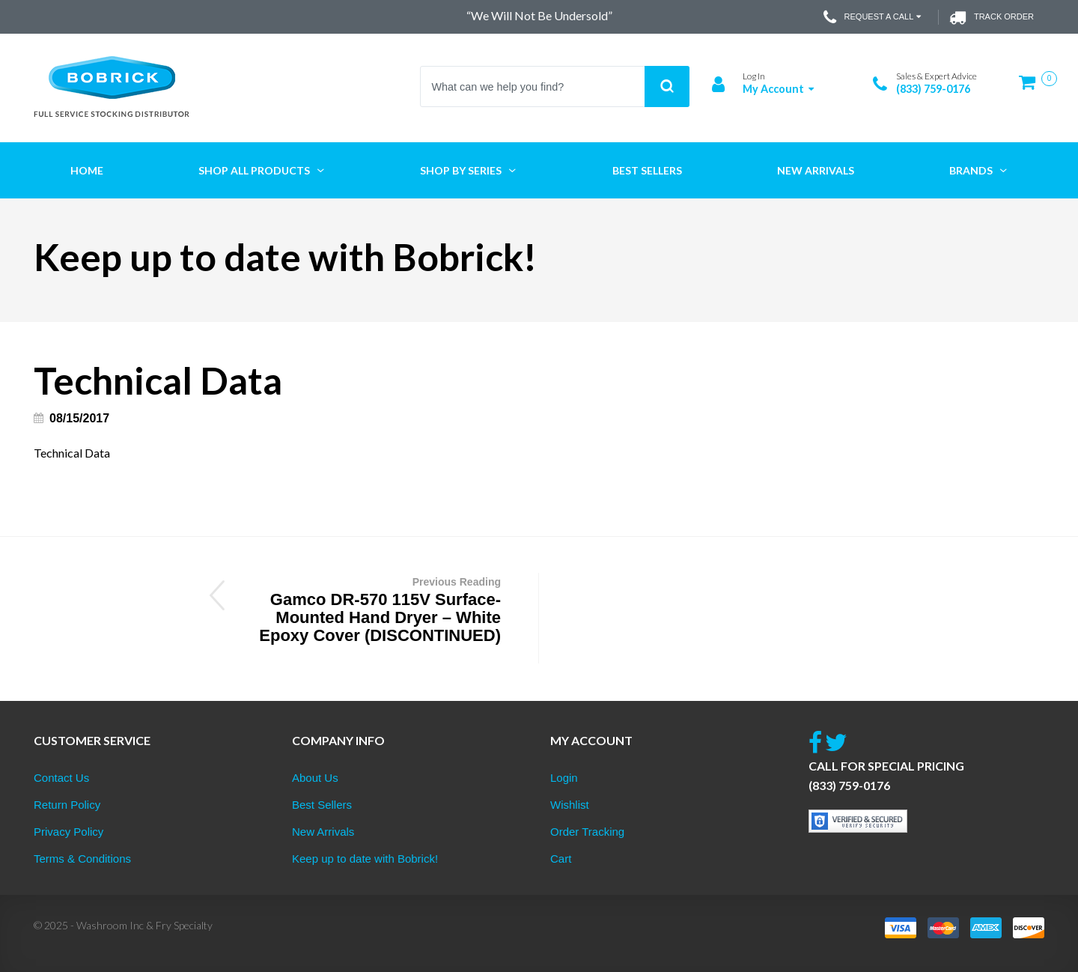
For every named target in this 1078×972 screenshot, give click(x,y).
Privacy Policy (68, 831)
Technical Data (72, 453)
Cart (560, 858)
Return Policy (67, 804)
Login (564, 777)
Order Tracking (587, 831)
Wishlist (569, 804)
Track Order (991, 17)
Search (667, 86)
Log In (754, 76)
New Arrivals (323, 831)
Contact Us (61, 777)
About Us (315, 777)
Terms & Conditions (82, 858)
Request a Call (874, 17)
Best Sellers (322, 804)
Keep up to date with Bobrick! (365, 858)
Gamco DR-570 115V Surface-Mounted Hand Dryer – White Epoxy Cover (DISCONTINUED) (372, 609)
